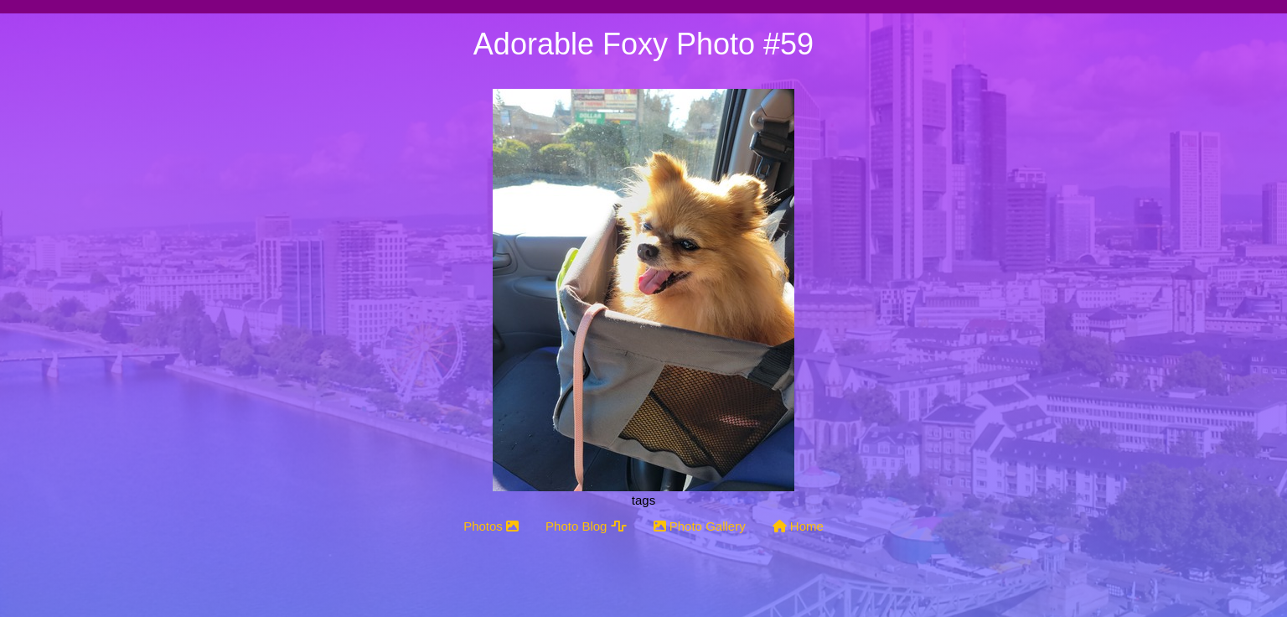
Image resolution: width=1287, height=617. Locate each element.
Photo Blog (586, 526)
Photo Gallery (700, 526)
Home (798, 526)
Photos (491, 526)
